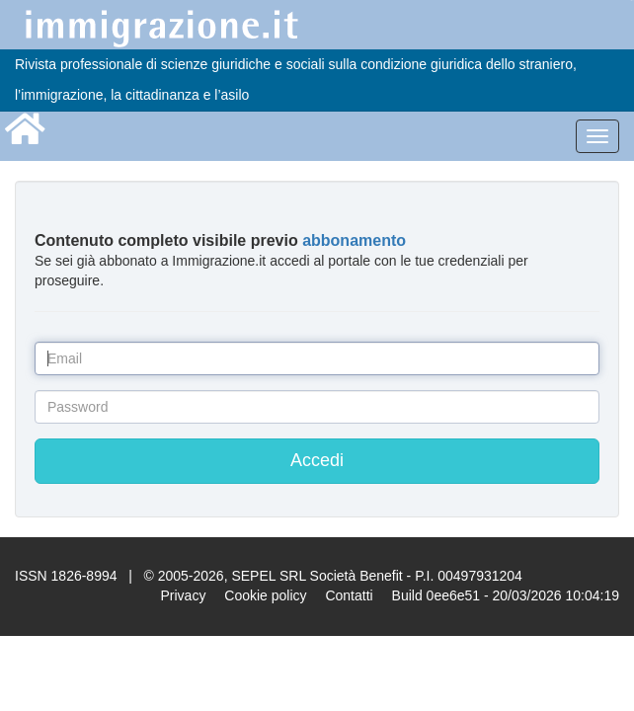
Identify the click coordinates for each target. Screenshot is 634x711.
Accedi (317, 460)
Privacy (182, 595)
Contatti (348, 595)
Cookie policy (265, 595)
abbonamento (354, 240)
